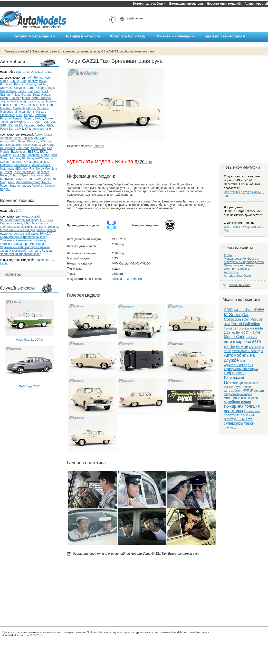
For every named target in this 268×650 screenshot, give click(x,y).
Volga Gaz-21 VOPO (29, 339)
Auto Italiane (243, 310)
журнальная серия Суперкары (238, 367)
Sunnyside (7, 179)
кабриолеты (234, 373)
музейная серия (237, 402)
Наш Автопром (20, 185)
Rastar (8, 172)
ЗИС (50, 220)
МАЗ (27, 223)
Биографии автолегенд (186, 3)
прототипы (233, 411)
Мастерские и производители (244, 262)
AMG (228, 310)
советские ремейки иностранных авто (239, 417)
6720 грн (143, 161)
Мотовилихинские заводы (17, 230)
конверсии (251, 383)
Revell (4, 175)
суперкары (233, 423)
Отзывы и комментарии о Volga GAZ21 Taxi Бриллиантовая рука (108, 51)
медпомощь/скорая (238, 394)
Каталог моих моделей (34, 36)
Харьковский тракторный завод (31, 250)
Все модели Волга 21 (46, 51)
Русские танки (252, 411)
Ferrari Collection (245, 324)
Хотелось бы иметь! (128, 36)
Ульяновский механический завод (23, 240)
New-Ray (28, 168)
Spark (25, 175)
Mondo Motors (40, 165)
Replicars (43, 172)
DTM (227, 324)
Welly (47, 179)
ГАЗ (42, 220)
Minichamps (22, 165)
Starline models (40, 175)
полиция (252, 406)
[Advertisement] (29, 409)
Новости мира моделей (224, 3)
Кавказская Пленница (234, 380)
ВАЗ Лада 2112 (29, 386)
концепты (229, 387)
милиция (230, 398)
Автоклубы (231, 272)
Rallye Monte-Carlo (242, 334)
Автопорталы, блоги (237, 275)
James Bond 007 (238, 332)
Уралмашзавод (33, 244)
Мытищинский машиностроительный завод (28, 232)
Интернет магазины (237, 269)
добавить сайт (239, 285)
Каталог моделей (17, 51)
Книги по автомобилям (224, 36)
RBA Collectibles (24, 172)
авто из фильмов (131, 279)
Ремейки (37, 185)
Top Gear (251, 337)
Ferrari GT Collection (236, 328)
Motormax (6, 168)
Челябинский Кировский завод (20, 254)
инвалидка (250, 369)
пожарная (234, 406)
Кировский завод (11, 223)
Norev (40, 168)
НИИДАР (46, 233)
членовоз (230, 427)
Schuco (14, 175)
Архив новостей (256, 3)
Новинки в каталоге (82, 36)
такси (115, 279)
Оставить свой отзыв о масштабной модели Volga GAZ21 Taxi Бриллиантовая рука (136, 553)
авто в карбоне (237, 341)
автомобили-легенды (247, 351)
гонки (242, 361)
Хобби (228, 255)
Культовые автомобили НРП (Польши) (244, 388)
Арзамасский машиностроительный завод (20, 218)
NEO (18, 168)
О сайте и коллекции (175, 36)
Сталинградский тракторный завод (23, 237)
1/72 (18, 210)
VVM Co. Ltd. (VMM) (28, 179)
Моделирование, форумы (241, 258)
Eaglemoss (42, 260)
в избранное (135, 18)
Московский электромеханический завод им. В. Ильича (29, 225)
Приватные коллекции (239, 265)
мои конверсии (248, 398)
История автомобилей (149, 3)
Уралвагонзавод (11, 244)
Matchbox (6, 165)
